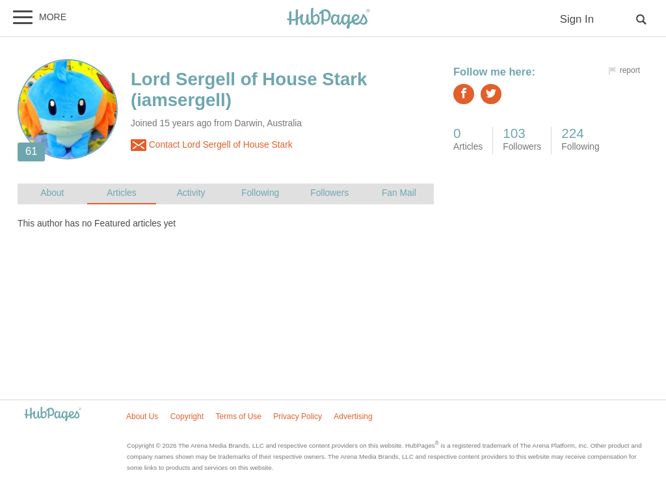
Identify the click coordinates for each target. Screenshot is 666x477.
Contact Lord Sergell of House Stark (212, 145)
